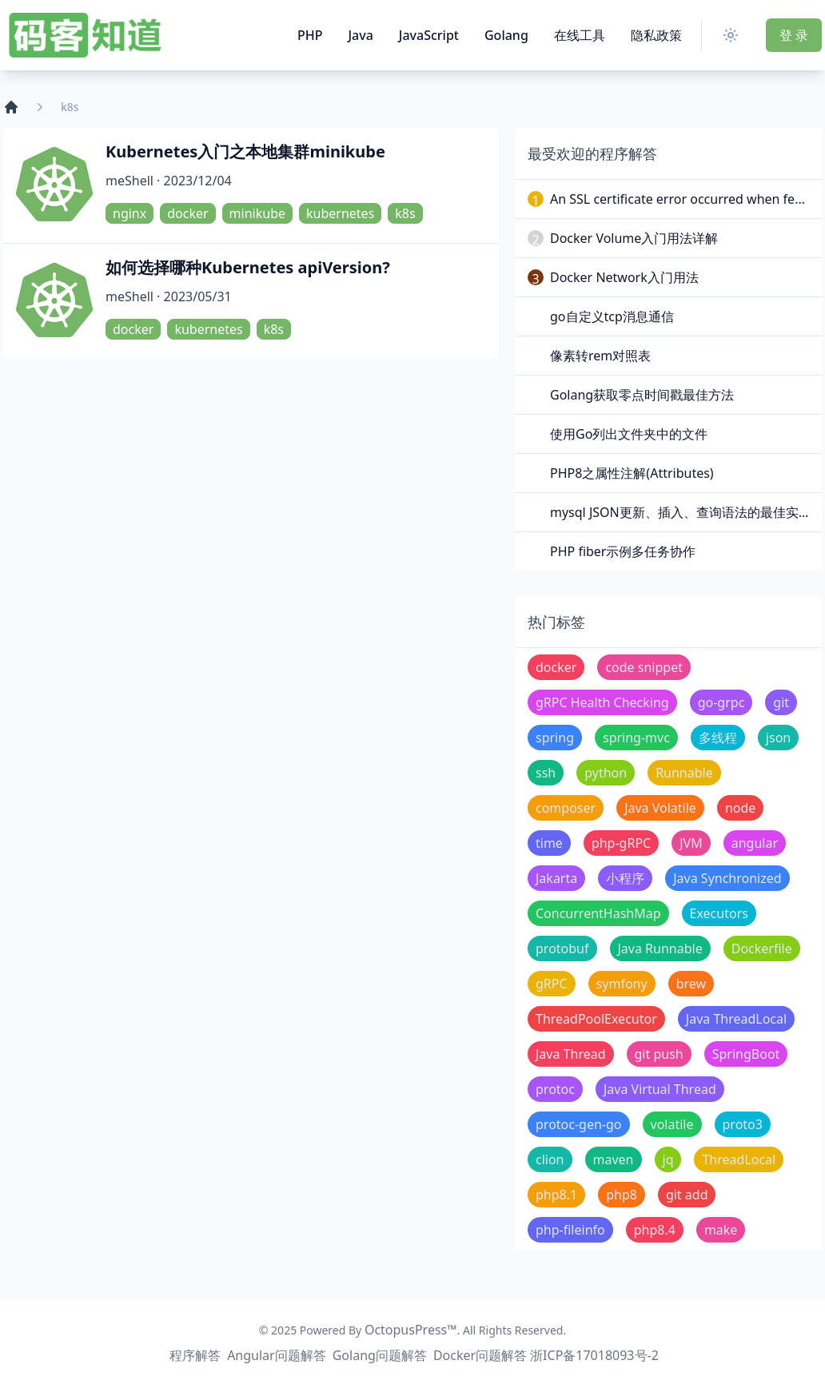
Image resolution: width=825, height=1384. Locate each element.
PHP (310, 35)
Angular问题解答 (276, 1355)
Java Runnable (660, 948)
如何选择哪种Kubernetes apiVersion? (248, 267)
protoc (555, 1089)
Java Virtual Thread (660, 1089)
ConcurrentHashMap (598, 913)
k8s (405, 213)
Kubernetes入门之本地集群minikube (245, 151)
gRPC (552, 983)
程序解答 (195, 1355)
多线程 (718, 737)
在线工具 (579, 35)
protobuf (562, 948)
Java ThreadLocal (736, 1019)
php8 (621, 1194)
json (778, 737)
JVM (691, 843)
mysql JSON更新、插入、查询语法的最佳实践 (680, 512)
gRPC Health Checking (602, 702)
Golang (506, 35)
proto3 (743, 1124)
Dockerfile (761, 948)
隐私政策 (656, 35)
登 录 (793, 35)
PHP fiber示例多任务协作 (622, 551)
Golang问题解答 (380, 1355)
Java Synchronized (727, 878)
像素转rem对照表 (600, 355)
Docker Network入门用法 (624, 277)
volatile (672, 1124)
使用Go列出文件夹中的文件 (628, 434)
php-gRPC (621, 843)
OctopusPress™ (411, 1329)
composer (566, 808)
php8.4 (655, 1230)
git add (687, 1194)
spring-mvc (636, 737)
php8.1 (556, 1194)
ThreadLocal (738, 1159)
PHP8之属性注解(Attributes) (632, 473)
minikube (257, 213)
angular (754, 843)
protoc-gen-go (579, 1124)
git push (659, 1054)
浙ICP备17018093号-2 (594, 1355)
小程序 (625, 878)
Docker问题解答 (480, 1355)
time (549, 843)
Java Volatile (660, 808)
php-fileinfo (570, 1230)
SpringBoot (746, 1054)
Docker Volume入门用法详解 (634, 238)
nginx (129, 213)
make (721, 1230)
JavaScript (429, 35)
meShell (129, 180)
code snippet (644, 667)
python (605, 772)
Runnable (684, 772)
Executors (719, 913)
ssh (546, 772)
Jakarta (556, 878)
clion (550, 1159)
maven (613, 1159)
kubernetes (340, 213)
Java (360, 35)
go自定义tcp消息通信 (612, 316)
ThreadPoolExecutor (596, 1019)
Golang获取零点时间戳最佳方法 (642, 395)
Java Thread (571, 1054)
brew (691, 983)
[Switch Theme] (734, 35)
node (740, 808)
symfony (622, 983)
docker (187, 213)
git (781, 702)
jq (668, 1159)
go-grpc (721, 702)
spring (555, 737)
